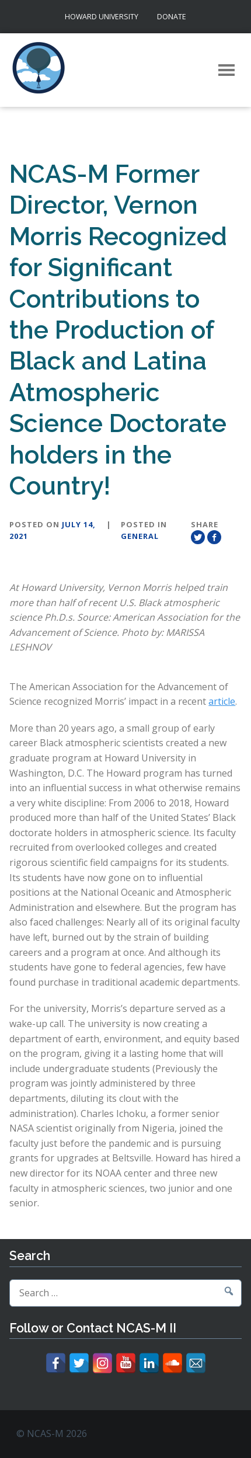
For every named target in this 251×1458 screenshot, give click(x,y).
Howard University (101, 17)
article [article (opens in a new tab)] (221, 701)
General (140, 536)
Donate (171, 17)
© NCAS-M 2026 (51, 1433)
